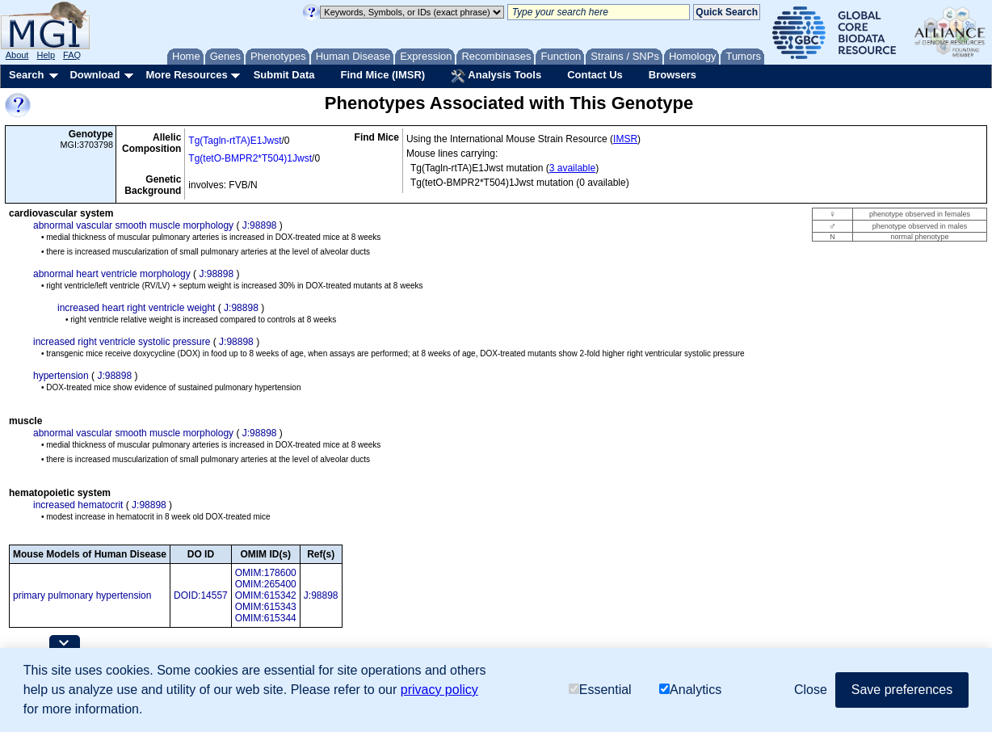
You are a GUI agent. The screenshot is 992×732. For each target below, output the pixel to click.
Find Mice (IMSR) (382, 75)
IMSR (625, 139)
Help (45, 55)
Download (94, 75)
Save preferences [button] (901, 689)
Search (26, 75)
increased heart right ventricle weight (136, 307)
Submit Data (284, 75)
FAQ (72, 55)
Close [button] (810, 689)
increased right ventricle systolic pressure (121, 341)
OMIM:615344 (265, 618)
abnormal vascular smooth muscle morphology (133, 225)
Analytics (690, 689)
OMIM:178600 (265, 572)
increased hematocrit (78, 505)
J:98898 (259, 225)
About (17, 55)
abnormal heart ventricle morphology (112, 274)
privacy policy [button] (439, 689)
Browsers (672, 75)
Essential (600, 689)
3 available (572, 168)
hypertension (61, 375)
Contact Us (595, 75)
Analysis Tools (496, 76)
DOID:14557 (201, 595)
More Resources (186, 75)
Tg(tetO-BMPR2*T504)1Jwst (250, 158)
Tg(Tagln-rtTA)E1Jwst (234, 140)
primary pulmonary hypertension (82, 595)
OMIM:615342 (265, 595)
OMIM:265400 (265, 584)
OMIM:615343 (265, 606)
